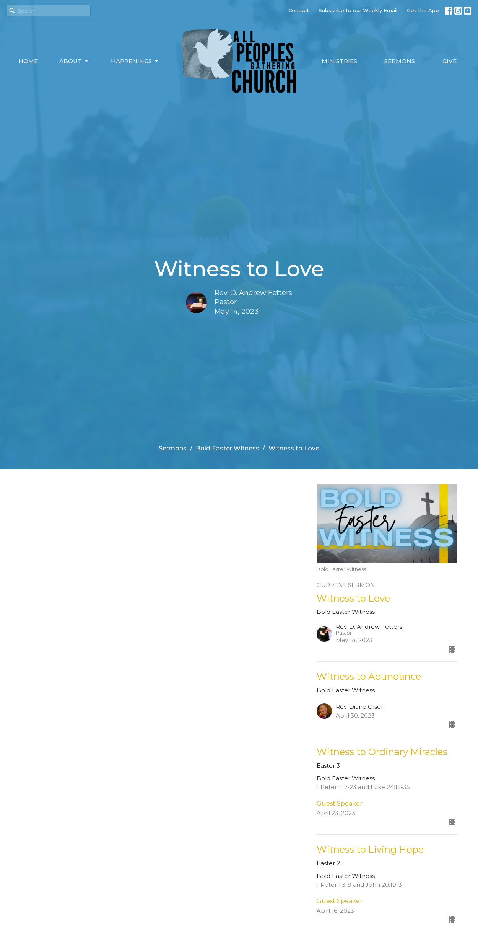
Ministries (339, 61)
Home (28, 61)
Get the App (423, 10)
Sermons (399, 61)
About (74, 61)
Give (449, 61)
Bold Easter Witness (227, 448)
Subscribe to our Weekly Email (358, 10)
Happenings (135, 61)
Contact (298, 10)
